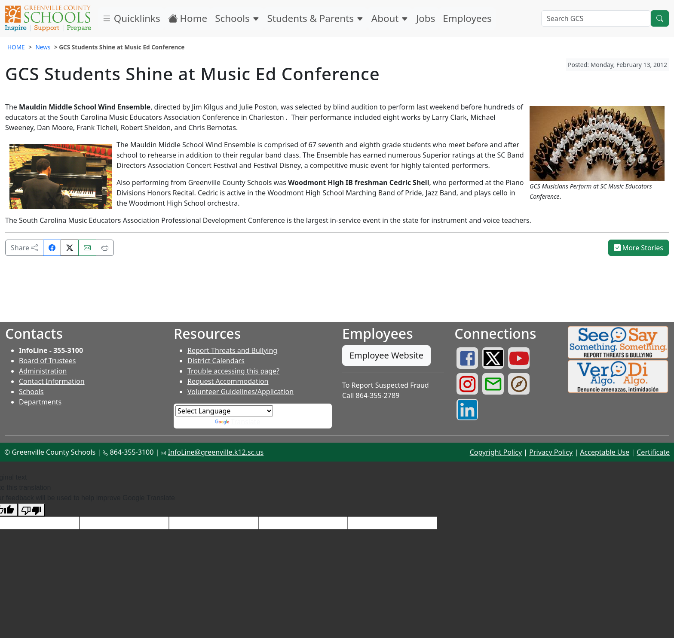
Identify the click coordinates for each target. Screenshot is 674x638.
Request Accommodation (227, 381)
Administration (43, 371)
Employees (467, 18)
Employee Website (386, 355)
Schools (237, 18)
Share (24, 247)
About (389, 18)
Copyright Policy (496, 452)
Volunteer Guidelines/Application (240, 391)
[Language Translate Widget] (224, 410)
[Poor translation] (31, 509)
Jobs (425, 18)
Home (188, 18)
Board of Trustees (47, 360)
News (42, 47)
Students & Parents (315, 18)
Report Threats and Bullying (232, 350)
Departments (40, 402)
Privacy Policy (551, 452)
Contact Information (52, 381)
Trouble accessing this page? (233, 371)
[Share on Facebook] (52, 248)
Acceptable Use (604, 452)
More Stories (639, 247)
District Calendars (216, 360)
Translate (237, 421)
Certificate (653, 452)
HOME (16, 47)
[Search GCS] (596, 18)
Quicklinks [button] (131, 18)
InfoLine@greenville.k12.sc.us (216, 452)
